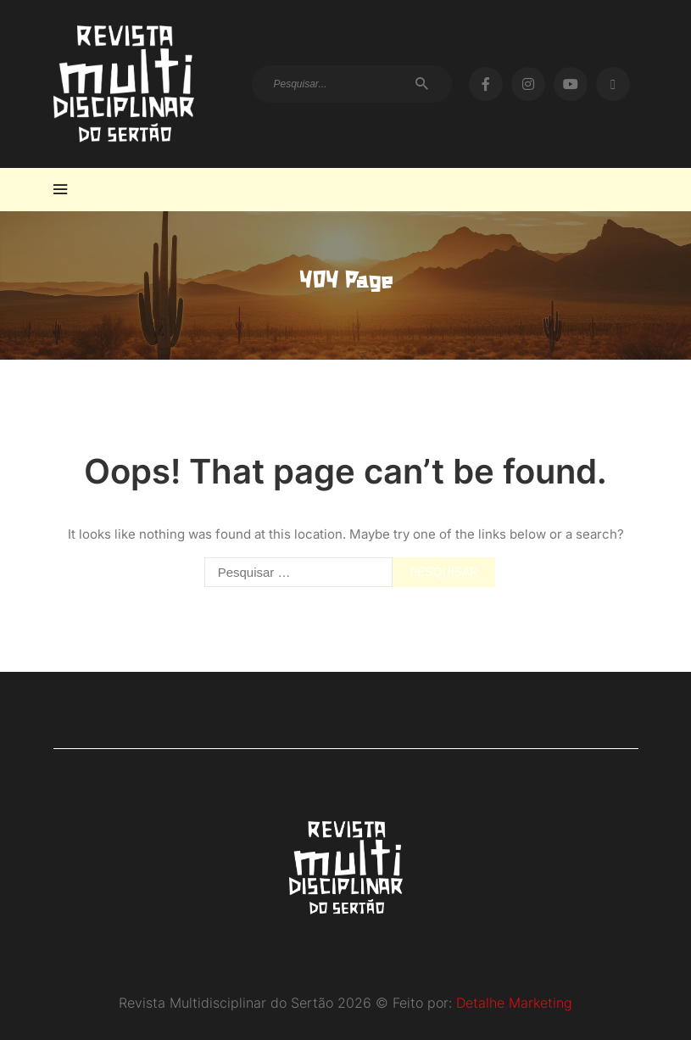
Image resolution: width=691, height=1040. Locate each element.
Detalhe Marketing (514, 1002)
